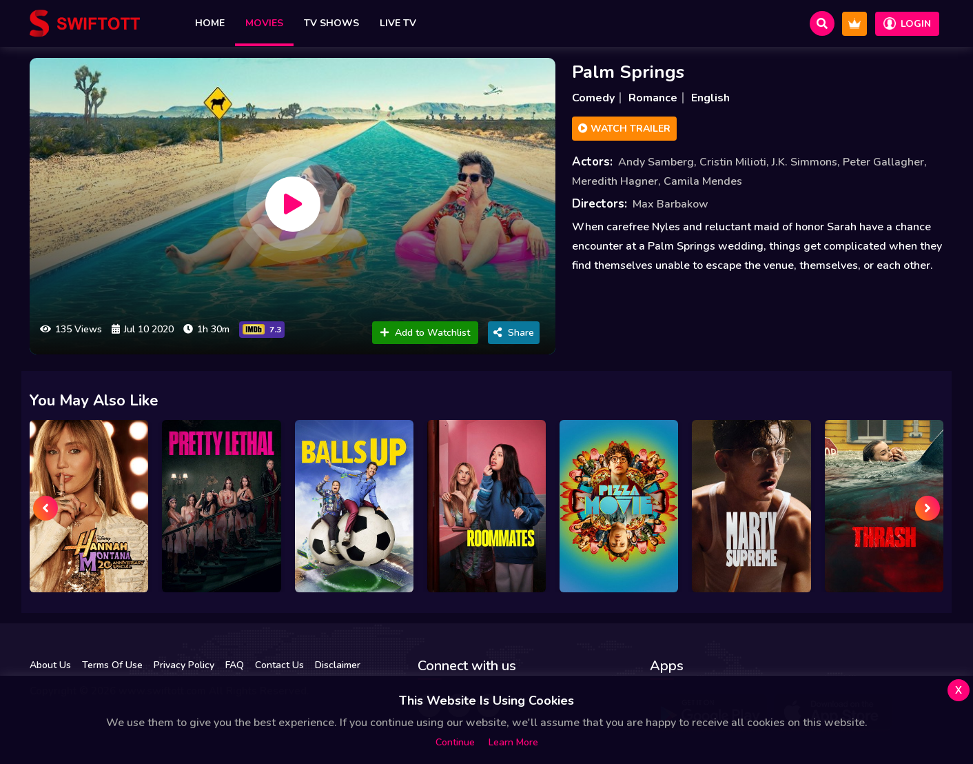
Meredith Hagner (615, 181)
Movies (264, 23)
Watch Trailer (624, 128)
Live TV (398, 23)
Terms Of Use (112, 665)
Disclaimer (337, 665)
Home (210, 23)
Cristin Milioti (732, 162)
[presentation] (45, 508)
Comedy (593, 97)
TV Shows (331, 23)
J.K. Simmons (804, 162)
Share (513, 332)
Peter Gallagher (883, 162)
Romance (652, 97)
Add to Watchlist (425, 332)
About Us (50, 665)
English (710, 97)
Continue (455, 742)
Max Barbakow (670, 204)
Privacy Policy (184, 665)
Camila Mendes (703, 181)
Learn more (513, 742)
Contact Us (279, 665)
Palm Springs (628, 72)
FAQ (234, 665)
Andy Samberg (656, 162)
